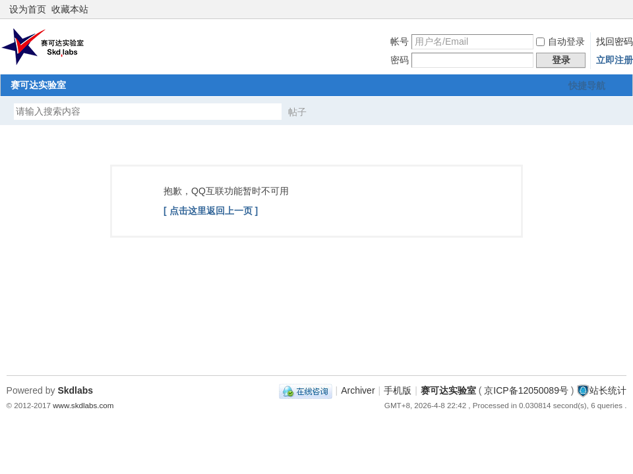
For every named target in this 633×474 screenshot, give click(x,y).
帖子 (297, 112)
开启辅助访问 (608, 9)
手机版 (397, 390)
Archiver (358, 390)
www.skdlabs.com (83, 405)
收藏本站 (69, 9)
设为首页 (27, 9)
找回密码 (614, 41)
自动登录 (560, 41)
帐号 (399, 41)
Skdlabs (75, 390)
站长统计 (607, 390)
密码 (399, 60)
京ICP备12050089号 (526, 390)
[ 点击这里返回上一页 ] (211, 210)
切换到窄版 (618, 9)
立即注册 (614, 60)
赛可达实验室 (38, 85)
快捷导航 (586, 85)
